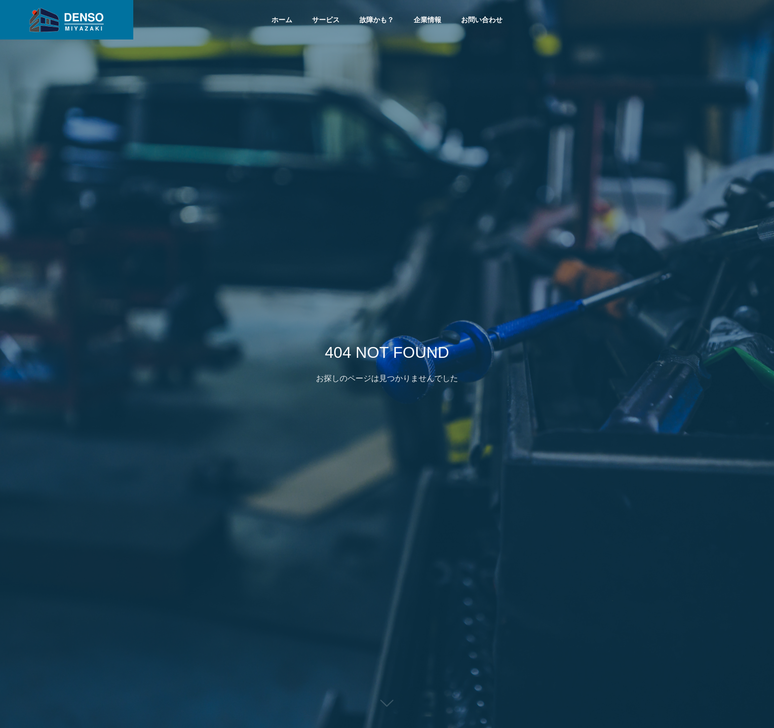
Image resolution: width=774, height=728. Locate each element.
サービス (326, 20)
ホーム (281, 20)
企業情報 (427, 20)
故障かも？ (376, 20)
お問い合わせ (482, 20)
